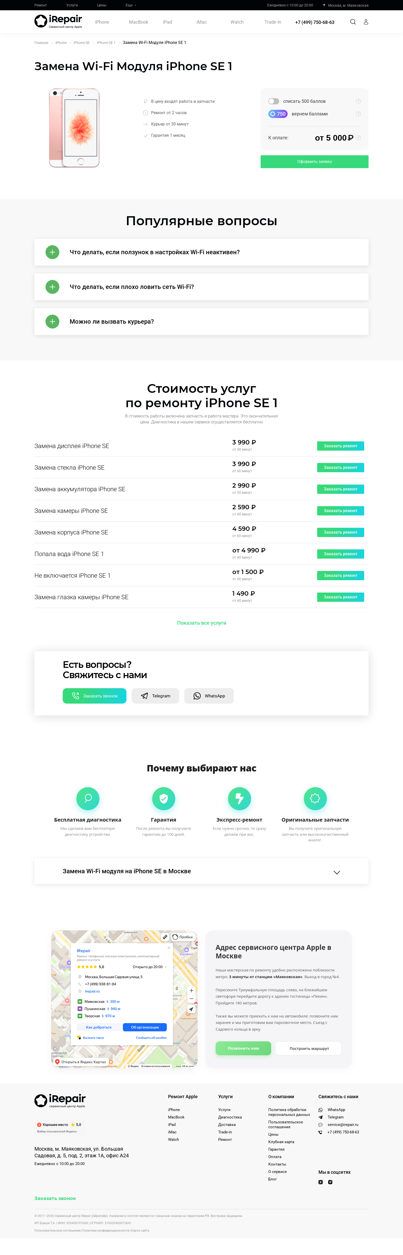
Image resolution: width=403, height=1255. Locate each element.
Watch (237, 22)
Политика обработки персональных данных (289, 1112)
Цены (101, 5)
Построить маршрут (309, 1048)
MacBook (138, 22)
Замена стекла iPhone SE (69, 467)
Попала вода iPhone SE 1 (69, 554)
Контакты (277, 1164)
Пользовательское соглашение (285, 1124)
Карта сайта (140, 1230)
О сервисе (277, 1171)
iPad (167, 22)
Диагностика (230, 1117)
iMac (202, 22)
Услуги (72, 5)
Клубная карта (281, 1142)
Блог (272, 1179)
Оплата (274, 1156)
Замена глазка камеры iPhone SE (81, 597)
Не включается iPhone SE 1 (72, 575)
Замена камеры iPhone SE (71, 510)
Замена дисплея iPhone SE (71, 446)
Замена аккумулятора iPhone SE (79, 489)
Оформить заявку (314, 161)
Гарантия (276, 1149)
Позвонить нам (243, 1048)
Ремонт (40, 5)
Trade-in (272, 22)
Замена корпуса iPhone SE (71, 532)
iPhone (102, 22)
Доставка (227, 1124)
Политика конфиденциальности (105, 1230)
